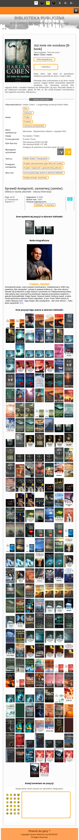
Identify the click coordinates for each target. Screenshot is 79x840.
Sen (25, 109)
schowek (39, 205)
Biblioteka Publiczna (39, 18)
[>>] (21, 303)
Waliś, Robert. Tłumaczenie (35, 158)
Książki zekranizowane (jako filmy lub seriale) (43, 163)
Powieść (27, 121)
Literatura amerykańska (34, 126)
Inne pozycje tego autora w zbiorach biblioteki (43, 173)
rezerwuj (50, 205)
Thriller (27, 117)
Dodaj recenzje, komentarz (35, 177)
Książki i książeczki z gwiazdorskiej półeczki (42, 168)
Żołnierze (28, 113)
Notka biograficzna (44, 59)
